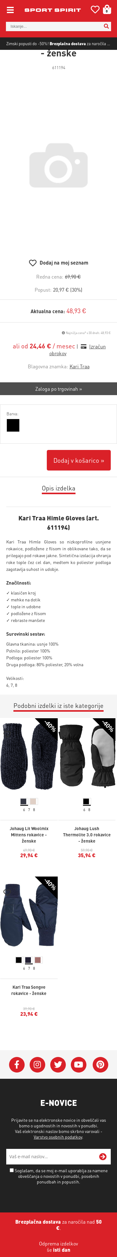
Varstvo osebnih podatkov (58, 1153)
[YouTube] (78, 1081)
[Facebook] (17, 1081)
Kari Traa (80, 383)
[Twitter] (58, 1081)
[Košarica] (105, 9)
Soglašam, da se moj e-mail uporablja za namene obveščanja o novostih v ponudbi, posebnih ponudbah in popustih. (61, 1192)
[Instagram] (37, 1081)
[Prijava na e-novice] (103, 1173)
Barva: (12, 430)
